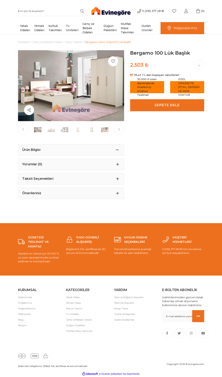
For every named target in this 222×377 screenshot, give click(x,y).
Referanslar (24, 314)
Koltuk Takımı (74, 308)
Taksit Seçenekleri (37, 179)
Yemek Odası (73, 302)
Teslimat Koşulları (124, 302)
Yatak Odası (73, 297)
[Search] (51, 11)
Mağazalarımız (27, 308)
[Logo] (111, 10)
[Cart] (198, 11)
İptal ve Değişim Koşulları (129, 297)
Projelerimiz (25, 302)
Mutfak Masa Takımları (79, 330)
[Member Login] (186, 11)
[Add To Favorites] (113, 61)
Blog (20, 319)
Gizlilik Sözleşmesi (124, 314)
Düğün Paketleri (75, 325)
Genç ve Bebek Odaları (79, 319)
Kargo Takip (121, 308)
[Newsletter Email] (183, 316)
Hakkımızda (25, 297)
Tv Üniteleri (72, 314)
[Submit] (198, 316)
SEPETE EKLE (167, 105)
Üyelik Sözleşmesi (124, 319)
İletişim (22, 325)
